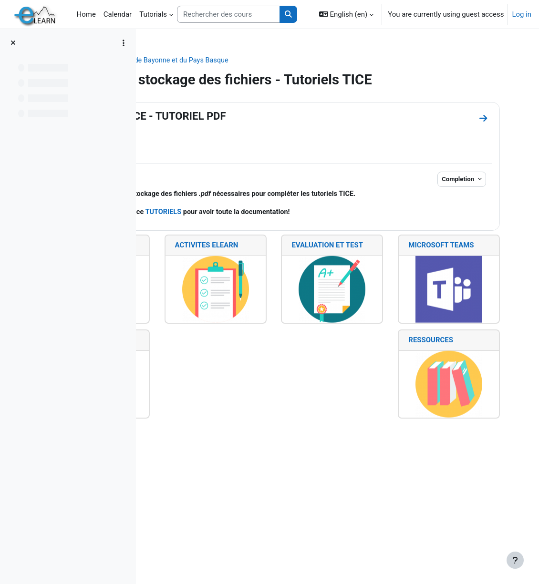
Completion (445, 196)
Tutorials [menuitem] (153, 14)
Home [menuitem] (86, 14)
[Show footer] (515, 560)
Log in (521, 14)
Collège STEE (210, 60)
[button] (346, 14)
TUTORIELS (292, 240)
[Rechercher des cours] (228, 14)
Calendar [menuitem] (118, 14)
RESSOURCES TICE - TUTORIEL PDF (266, 133)
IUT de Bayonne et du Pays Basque (297, 60)
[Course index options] (123, 42)
